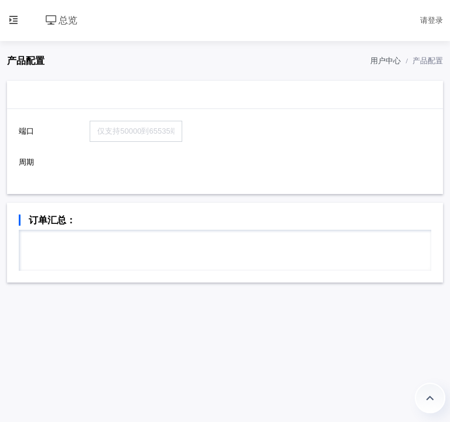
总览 (61, 20)
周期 (26, 162)
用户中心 (385, 60)
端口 (26, 131)
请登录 (431, 20)
